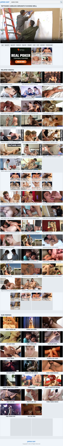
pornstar (42, 45)
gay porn (7, 45)
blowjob (29, 45)
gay (2, 45)
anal (38, 45)
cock (34, 45)
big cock (24, 45)
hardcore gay (49, 45)
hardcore (18, 45)
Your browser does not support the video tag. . (31, 25)
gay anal (13, 45)
